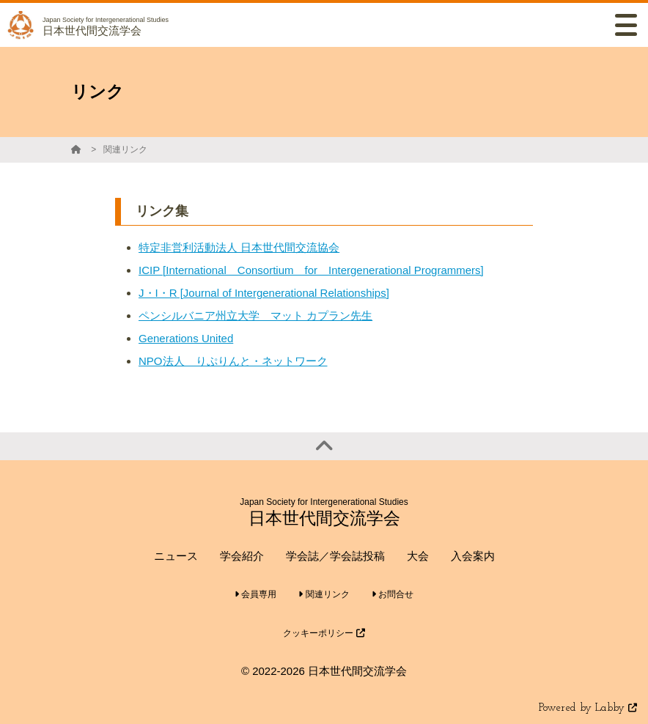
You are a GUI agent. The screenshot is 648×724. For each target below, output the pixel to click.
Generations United (186, 338)
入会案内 (473, 556)
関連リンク (125, 149)
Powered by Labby (588, 708)
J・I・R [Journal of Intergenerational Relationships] (264, 293)
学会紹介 (242, 556)
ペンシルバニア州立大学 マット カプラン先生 (255, 315)
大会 (418, 556)
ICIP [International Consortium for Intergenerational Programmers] (311, 270)
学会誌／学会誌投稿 (335, 556)
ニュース (176, 556)
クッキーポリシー (323, 633)
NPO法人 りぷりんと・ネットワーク (233, 361)
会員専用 (255, 594)
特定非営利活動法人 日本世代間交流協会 (239, 247)
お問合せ (392, 594)
